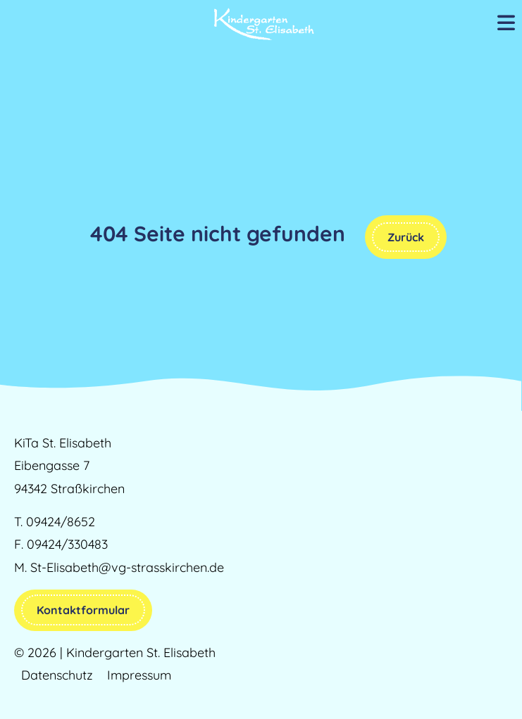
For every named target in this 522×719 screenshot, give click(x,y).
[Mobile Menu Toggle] (506, 24)
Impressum (139, 675)
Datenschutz (57, 675)
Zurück (405, 237)
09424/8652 (60, 522)
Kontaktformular (83, 610)
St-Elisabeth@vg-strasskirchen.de (127, 567)
